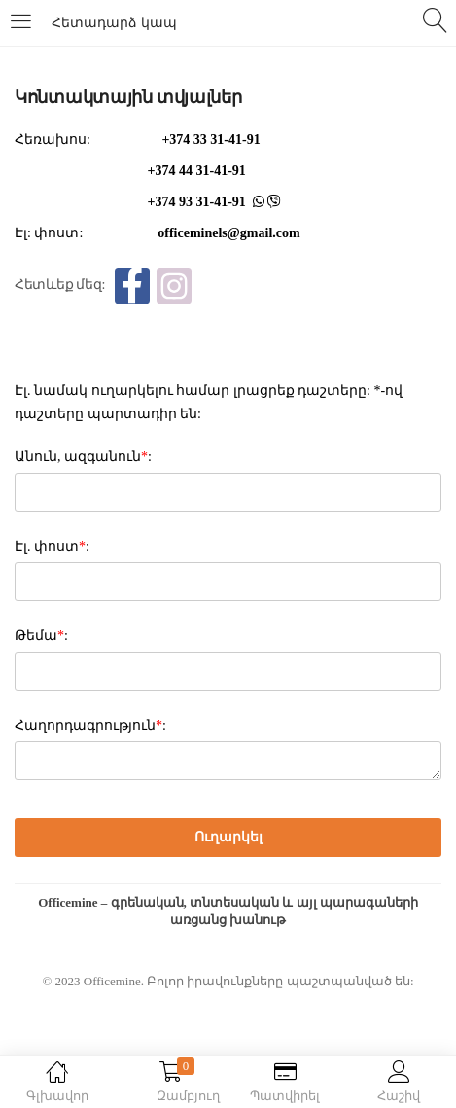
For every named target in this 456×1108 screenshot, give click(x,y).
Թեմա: (41, 635)
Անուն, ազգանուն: (83, 456)
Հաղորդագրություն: (90, 725)
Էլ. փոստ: (52, 546)
